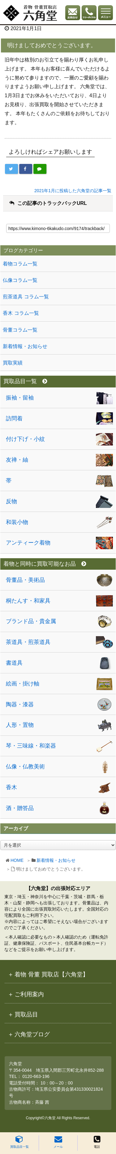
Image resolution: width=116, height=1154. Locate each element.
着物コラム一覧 (20, 263)
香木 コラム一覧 (21, 313)
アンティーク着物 (28, 543)
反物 (11, 501)
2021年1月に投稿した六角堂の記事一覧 (72, 190)
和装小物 (17, 522)
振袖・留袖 (20, 398)
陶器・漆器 (20, 704)
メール (58, 1141)
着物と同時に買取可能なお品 (44, 564)
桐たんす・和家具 (28, 601)
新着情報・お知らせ (56, 860)
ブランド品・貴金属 (31, 621)
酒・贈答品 (20, 808)
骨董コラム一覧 (20, 330)
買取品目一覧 (19, 1141)
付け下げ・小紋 (25, 439)
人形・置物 (20, 725)
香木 (11, 787)
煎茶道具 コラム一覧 (26, 296)
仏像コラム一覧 (20, 280)
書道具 (14, 663)
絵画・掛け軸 (22, 684)
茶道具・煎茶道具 (28, 642)
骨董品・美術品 (25, 580)
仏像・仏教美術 (25, 766)
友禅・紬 (17, 460)
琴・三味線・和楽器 (31, 746)
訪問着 (14, 418)
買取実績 (13, 362)
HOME (17, 860)
